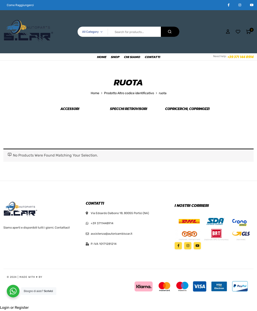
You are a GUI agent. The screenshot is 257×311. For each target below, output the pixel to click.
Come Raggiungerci (20, 5)
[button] (248, 31)
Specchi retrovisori (128, 108)
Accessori (69, 108)
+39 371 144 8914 (241, 56)
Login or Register (14, 307)
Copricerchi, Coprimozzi (187, 108)
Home (95, 93)
